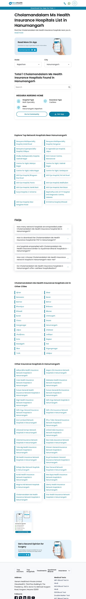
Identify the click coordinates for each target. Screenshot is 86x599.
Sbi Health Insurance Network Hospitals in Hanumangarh (27, 458)
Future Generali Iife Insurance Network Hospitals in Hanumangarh (57, 393)
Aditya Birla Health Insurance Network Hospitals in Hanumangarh (27, 373)
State (17, 60)
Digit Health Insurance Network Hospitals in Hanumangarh (24, 403)
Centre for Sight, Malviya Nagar (25, 164)
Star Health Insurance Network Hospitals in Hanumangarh (58, 495)
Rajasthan (21, 64)
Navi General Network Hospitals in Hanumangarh (56, 468)
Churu (18, 320)
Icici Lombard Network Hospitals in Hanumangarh (26, 421)
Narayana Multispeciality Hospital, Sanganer (55, 142)
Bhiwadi (19, 311)
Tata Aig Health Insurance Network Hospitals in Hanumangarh (26, 450)
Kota (18, 339)
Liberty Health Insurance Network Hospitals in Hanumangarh (55, 487)
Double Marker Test (62, 595)
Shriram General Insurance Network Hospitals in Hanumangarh (56, 450)
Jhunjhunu (20, 334)
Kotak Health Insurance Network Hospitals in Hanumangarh (25, 477)
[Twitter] (20, 598)
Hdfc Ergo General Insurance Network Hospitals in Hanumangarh (27, 413)
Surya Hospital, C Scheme (26, 192)
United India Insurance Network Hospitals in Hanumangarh (54, 433)
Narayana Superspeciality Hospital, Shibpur (26, 150)
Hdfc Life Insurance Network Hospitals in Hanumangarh (57, 411)
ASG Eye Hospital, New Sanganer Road (24, 203)
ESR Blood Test (60, 592)
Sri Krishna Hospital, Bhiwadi (56, 202)
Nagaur (49, 339)
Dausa (48, 320)
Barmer (19, 302)
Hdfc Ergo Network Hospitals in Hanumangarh (57, 401)
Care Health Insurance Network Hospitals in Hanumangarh (25, 383)
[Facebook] (16, 598)
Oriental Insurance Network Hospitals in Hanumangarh (26, 441)
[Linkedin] (24, 598)
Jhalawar (49, 330)
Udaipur (49, 353)
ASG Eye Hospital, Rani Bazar (57, 187)
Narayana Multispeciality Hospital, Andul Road (25, 142)
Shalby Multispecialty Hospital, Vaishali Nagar (28, 157)
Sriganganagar (52, 348)
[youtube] (33, 597)
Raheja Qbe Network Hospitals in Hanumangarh (27, 468)
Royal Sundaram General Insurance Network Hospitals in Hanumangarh (58, 460)
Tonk (18, 353)
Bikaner (49, 311)
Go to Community (31, 114)
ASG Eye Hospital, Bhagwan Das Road (26, 176)
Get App (59, 114)
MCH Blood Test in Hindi (61, 587)
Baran (48, 297)
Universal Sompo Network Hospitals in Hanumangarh (26, 431)
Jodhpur (49, 334)
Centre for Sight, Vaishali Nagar (55, 164)
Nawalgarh (20, 344)
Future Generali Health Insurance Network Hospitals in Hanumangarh (28, 393)
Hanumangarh (53, 64)
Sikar (18, 348)
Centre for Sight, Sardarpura (57, 171)
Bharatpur (20, 306)
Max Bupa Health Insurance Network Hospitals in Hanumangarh (56, 477)
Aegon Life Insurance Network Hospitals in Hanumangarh (57, 371)
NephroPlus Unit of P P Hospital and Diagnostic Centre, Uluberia (58, 195)
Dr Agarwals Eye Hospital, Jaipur (55, 150)
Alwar (48, 292)
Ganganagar (21, 325)
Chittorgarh (50, 316)
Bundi (18, 316)
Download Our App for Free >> (43, 8)
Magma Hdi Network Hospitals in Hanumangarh (27, 486)
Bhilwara (49, 306)
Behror (48, 302)
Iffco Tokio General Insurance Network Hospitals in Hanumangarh (57, 422)
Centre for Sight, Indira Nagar (27, 171)
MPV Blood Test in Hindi (61, 581)
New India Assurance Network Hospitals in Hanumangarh (57, 441)
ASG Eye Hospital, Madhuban (57, 183)
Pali (47, 344)
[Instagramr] (29, 598)
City (46, 60)
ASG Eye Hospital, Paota (25, 183)
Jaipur (18, 330)
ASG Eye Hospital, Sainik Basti (27, 187)
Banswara (20, 297)
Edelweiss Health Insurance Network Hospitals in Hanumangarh (56, 383)
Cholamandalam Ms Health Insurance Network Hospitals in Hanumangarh (28, 497)
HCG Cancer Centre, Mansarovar (54, 157)
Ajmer (18, 292)
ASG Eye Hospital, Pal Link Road (58, 175)
